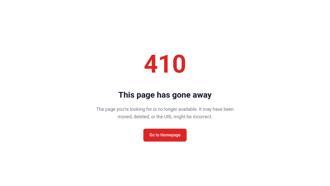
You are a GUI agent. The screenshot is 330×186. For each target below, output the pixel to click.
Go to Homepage (165, 135)
